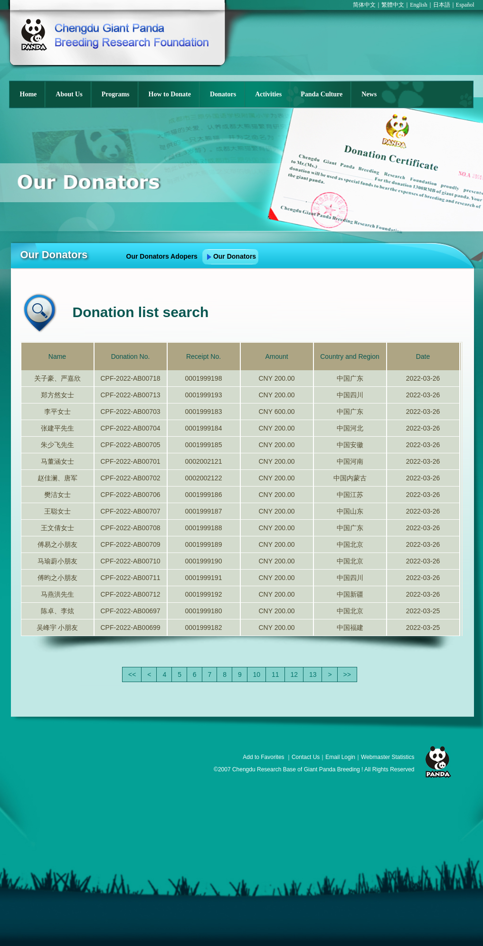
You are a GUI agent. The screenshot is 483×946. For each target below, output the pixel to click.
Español (465, 4)
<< (132, 674)
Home (28, 94)
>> (347, 674)
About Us (69, 94)
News (369, 94)
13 (313, 674)
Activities (268, 94)
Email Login (340, 757)
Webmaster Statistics (387, 757)
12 (294, 674)
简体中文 (364, 4)
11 (275, 674)
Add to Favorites (263, 757)
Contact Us (306, 757)
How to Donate (170, 94)
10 (257, 674)
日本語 (441, 4)
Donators (223, 94)
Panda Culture (321, 94)
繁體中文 (392, 4)
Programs (116, 94)
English (418, 4)
